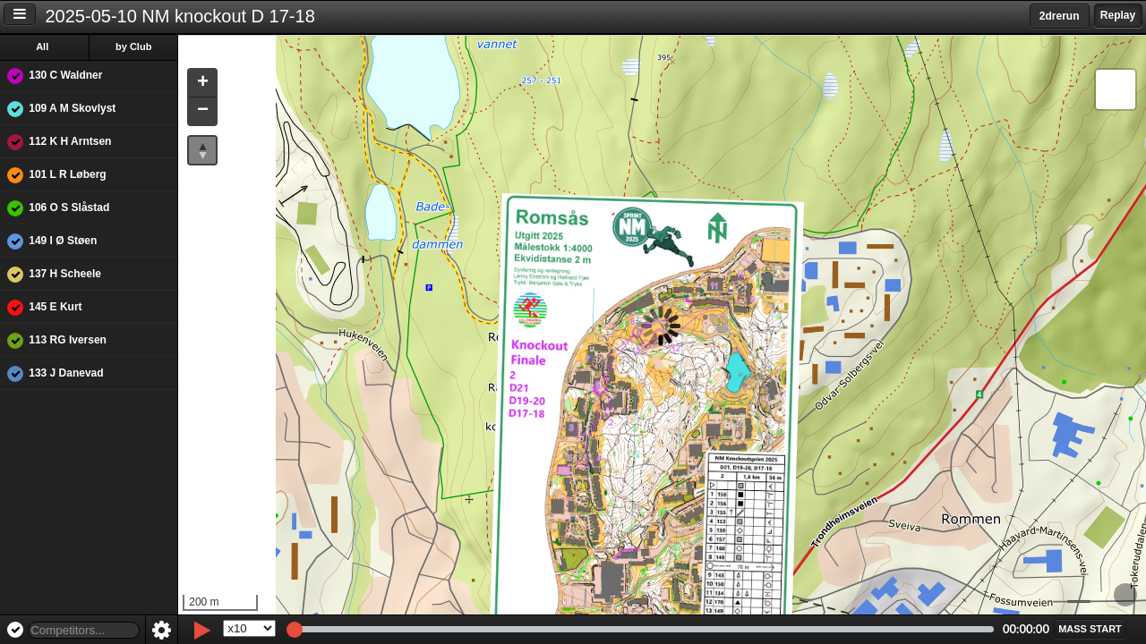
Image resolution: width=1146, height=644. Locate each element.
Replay (1117, 15)
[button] (204, 83)
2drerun (1059, 16)
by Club (135, 46)
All (44, 46)
